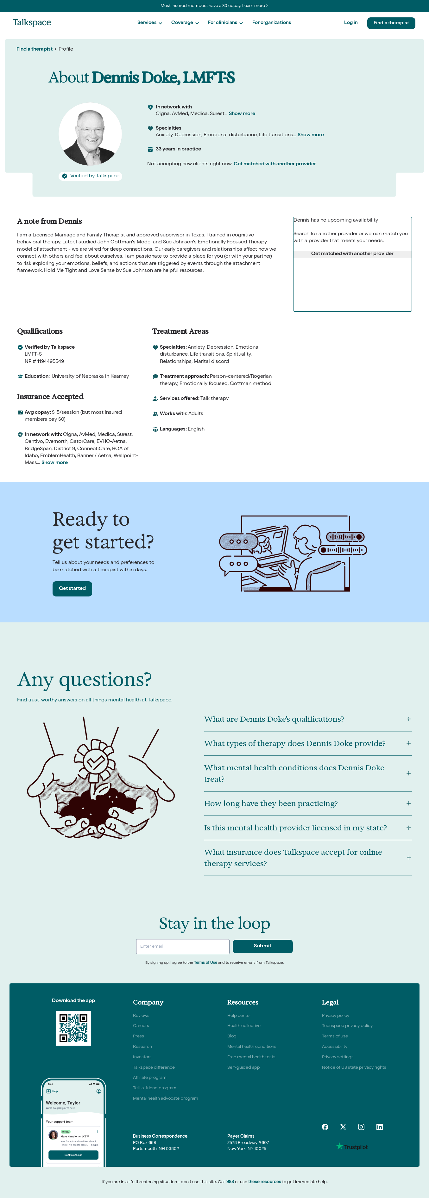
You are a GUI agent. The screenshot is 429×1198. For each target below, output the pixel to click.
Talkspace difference (154, 1068)
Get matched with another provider (275, 164)
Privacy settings (338, 1057)
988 (230, 1182)
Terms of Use (205, 963)
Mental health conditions (251, 1047)
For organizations (271, 23)
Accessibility (334, 1047)
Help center (239, 1016)
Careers (141, 1026)
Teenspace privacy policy (347, 1026)
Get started (72, 588)
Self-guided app (243, 1068)
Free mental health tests (251, 1057)
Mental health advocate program (165, 1099)
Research (142, 1047)
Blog (232, 1036)
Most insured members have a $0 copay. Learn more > (214, 6)
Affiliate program (150, 1078)
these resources (264, 1182)
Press (138, 1036)
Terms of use (335, 1036)
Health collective (244, 1026)
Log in (351, 23)
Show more (242, 114)
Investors (142, 1057)
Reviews (141, 1016)
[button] (150, 23)
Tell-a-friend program (154, 1088)
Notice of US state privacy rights (354, 1068)
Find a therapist (391, 23)
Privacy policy (335, 1016)
